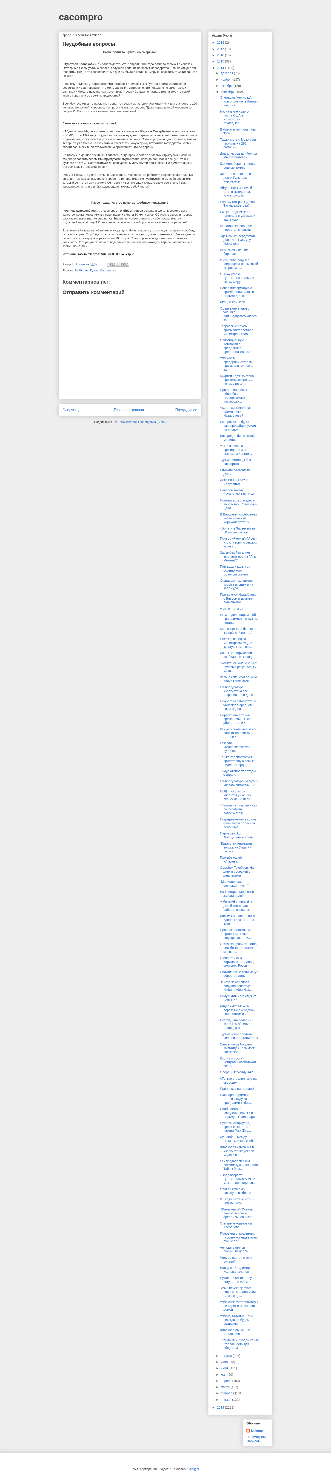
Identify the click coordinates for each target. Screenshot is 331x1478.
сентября (228, 92)
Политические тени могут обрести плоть (239, 974)
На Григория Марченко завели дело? (237, 893)
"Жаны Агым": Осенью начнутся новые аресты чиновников (237, 1213)
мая (224, 1374)
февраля (228, 1393)
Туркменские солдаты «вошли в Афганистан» (239, 1036)
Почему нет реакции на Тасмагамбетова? (237, 204)
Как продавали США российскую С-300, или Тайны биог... (239, 1165)
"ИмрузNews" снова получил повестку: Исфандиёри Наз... (236, 986)
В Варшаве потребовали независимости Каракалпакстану (238, 518)
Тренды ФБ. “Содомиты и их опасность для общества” (239, 1344)
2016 (221, 55)
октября (227, 86)
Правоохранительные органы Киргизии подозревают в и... (236, 934)
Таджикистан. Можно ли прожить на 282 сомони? (238, 143)
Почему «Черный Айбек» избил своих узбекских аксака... (238, 542)
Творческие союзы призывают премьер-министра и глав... (237, 330)
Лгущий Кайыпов (232, 302)
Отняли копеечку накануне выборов (235, 1191)
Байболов (81, 270)
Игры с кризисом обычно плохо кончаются (238, 679)
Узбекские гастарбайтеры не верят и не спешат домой (239, 1306)
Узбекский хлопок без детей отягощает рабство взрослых (236, 905)
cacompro (81, 17)
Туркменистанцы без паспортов (235, 462)
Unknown (258, 1430)
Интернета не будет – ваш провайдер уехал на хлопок (238, 425)
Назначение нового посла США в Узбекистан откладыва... (234, 117)
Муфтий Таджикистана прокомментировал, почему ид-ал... (237, 380)
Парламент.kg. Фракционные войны (237, 835)
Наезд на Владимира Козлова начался (235, 1269)
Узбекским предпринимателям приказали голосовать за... (238, 363)
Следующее (73, 410)
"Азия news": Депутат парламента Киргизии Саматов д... (238, 1292)
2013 (221, 1407)
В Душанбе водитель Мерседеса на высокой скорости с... (239, 264)
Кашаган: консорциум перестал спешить (236, 228)
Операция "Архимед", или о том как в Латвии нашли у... (239, 101)
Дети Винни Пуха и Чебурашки (234, 482)
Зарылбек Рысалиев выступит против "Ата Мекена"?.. (238, 556)
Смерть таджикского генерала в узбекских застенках (237, 216)
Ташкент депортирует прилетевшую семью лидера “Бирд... (237, 761)
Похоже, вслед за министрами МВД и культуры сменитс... (236, 643)
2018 (221, 42)
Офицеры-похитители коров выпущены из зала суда (236, 584)
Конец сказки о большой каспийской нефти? (238, 631)
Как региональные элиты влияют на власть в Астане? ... (238, 733)
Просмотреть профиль (256, 1438)
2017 (221, 49)
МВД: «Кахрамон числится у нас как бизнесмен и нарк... (236, 795)
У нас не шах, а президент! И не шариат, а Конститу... (237, 450)
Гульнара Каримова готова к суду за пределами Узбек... (236, 1099)
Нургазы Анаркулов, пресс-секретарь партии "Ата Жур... (235, 1127)
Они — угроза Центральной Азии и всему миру (237, 278)
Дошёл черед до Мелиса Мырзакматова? (238, 155)
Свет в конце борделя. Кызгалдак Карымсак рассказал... (237, 1048)
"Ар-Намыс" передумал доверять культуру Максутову (237, 240)
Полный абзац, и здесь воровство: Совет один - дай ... (238, 504)
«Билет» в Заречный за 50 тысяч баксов (237, 530)
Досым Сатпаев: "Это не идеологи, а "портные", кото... (238, 920)
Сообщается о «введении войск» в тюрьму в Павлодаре (237, 1113)
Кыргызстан (108, 270)
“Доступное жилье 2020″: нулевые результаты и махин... (238, 667)
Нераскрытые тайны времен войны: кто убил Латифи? (235, 719)
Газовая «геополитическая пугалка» (235, 747)
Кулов (94, 270)
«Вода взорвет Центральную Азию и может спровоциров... (238, 1179)
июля (225, 1362)
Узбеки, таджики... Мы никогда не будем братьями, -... (236, 1320)
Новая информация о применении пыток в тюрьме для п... (237, 292)
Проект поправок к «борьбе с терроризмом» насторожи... (234, 395)
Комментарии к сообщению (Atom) (142, 422)
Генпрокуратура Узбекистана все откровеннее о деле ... (238, 691)
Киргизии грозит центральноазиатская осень (238, 1062)
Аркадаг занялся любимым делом (234, 1249)
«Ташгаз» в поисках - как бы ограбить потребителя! (238, 809)
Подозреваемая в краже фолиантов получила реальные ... (238, 823)
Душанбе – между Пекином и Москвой (236, 1139)
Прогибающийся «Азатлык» (232, 859)
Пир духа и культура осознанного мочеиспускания (235, 570)
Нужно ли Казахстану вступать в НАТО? (236, 1280)
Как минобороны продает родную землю (239, 165)
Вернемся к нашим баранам (234, 252)
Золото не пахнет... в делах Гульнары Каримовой (235, 177)
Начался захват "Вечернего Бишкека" (237, 492)
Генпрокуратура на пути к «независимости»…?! (239, 783)
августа (227, 1356)
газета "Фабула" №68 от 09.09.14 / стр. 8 (106, 254)
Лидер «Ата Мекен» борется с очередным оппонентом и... (238, 1010)
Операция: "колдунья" (236, 1072)
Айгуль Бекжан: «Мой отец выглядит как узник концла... (236, 191)
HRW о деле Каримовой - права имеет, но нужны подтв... (239, 618)
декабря (227, 73)
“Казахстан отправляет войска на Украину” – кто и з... (237, 847)
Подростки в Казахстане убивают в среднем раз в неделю (238, 705)
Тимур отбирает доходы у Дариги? (238, 773)
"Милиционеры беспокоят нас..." (234, 883)
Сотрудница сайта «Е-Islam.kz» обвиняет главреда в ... (236, 1024)
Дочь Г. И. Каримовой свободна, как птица (237, 655)
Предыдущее (186, 410)
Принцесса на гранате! (237, 1089)
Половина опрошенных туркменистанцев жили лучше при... (239, 1237)
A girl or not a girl (232, 608)
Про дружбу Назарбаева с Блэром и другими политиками (238, 598)
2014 (221, 68)
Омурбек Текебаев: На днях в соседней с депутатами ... (237, 871)
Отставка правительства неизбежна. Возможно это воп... (238, 948)
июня (225, 1368)
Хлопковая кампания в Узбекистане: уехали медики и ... (237, 1151)
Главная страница (129, 410)
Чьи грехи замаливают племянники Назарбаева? (237, 411)
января (226, 1399)
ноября (226, 79)
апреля (226, 1381)
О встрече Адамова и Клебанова (236, 1225)
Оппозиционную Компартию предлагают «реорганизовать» (235, 345)
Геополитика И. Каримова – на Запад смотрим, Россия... (237, 962)
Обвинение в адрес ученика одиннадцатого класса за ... (238, 314)
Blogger (194, 1469)
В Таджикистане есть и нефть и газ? (237, 1201)
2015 (221, 61)
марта (226, 1387)
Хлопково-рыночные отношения (235, 1332)
